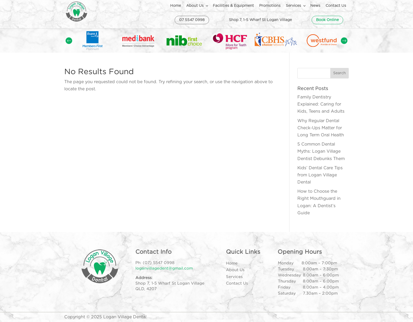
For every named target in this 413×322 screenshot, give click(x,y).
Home (175, 6)
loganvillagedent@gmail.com (164, 268)
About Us (195, 6)
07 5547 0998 (192, 20)
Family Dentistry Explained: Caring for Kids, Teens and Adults (321, 104)
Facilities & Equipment (233, 6)
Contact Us (336, 6)
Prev (69, 40)
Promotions (270, 6)
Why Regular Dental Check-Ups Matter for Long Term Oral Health (320, 128)
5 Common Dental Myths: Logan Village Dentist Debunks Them (321, 151)
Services (293, 6)
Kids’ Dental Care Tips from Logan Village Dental (320, 175)
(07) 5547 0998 (158, 263)
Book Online (327, 20)
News (315, 6)
